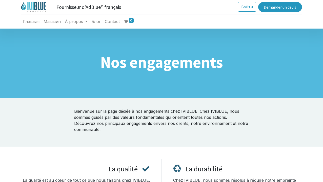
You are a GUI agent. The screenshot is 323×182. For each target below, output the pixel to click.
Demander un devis (280, 7)
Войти (247, 6)
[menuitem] (31, 21)
